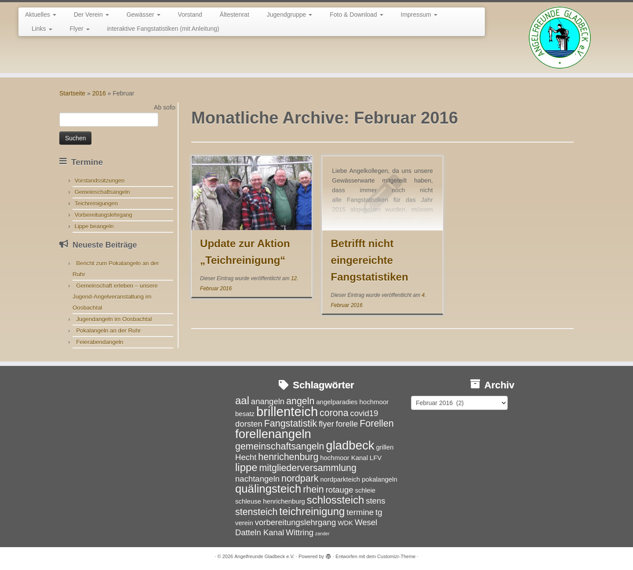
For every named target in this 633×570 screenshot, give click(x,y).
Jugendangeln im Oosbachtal (114, 319)
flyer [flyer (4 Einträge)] (326, 423)
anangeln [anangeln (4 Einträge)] (267, 401)
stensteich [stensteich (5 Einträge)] (256, 512)
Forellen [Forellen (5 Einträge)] (376, 423)
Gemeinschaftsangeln (102, 192)
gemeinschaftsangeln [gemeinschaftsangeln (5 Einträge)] (279, 446)
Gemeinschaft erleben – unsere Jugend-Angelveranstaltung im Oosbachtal (115, 296)
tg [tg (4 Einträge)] (378, 512)
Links (42, 28)
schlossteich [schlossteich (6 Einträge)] (335, 500)
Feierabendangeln (99, 342)
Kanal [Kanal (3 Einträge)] (359, 457)
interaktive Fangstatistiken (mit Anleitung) (163, 28)
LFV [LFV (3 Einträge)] (376, 457)
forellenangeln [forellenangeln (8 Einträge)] (273, 434)
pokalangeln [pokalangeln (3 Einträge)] (379, 479)
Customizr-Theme (396, 556)
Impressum (419, 14)
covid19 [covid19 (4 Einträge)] (364, 413)
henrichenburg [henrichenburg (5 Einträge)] (288, 457)
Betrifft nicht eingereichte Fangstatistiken (369, 260)
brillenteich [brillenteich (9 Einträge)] (287, 411)
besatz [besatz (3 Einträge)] (245, 413)
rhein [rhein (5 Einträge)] (313, 489)
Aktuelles (40, 14)
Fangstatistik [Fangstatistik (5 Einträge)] (290, 423)
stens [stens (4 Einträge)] (375, 500)
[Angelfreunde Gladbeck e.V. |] (560, 38)
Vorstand (190, 14)
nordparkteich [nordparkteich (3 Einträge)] (340, 479)
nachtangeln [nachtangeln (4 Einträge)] (257, 478)
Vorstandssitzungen (99, 180)
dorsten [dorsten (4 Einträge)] (248, 423)
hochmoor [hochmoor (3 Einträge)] (334, 457)
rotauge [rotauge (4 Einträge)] (339, 489)
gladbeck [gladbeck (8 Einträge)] (350, 445)
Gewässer (143, 14)
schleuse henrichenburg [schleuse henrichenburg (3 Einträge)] (270, 501)
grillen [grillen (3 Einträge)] (384, 447)
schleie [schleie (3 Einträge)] (365, 490)
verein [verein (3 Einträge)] (244, 522)
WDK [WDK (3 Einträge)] (345, 522)
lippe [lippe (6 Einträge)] (246, 467)
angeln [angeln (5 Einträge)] (300, 401)
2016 (99, 93)
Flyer (80, 28)
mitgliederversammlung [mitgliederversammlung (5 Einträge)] (307, 468)
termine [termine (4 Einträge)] (360, 512)
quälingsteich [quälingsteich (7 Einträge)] (268, 488)
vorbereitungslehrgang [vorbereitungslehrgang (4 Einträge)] (295, 522)
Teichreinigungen (96, 203)
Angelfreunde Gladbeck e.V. (264, 556)
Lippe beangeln (94, 226)
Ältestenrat (234, 14)
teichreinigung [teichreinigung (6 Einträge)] (312, 511)
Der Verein (91, 14)
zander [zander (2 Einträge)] (322, 533)
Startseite (72, 93)
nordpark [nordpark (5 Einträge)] (300, 478)
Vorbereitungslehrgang (103, 215)
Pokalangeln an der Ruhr (108, 330)
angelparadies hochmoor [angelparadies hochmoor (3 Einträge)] (352, 402)
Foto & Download (356, 14)
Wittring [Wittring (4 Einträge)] (299, 532)
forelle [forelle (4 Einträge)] (347, 423)
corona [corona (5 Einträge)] (334, 413)
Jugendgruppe (289, 14)
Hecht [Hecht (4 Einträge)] (245, 457)
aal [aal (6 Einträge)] (242, 400)
